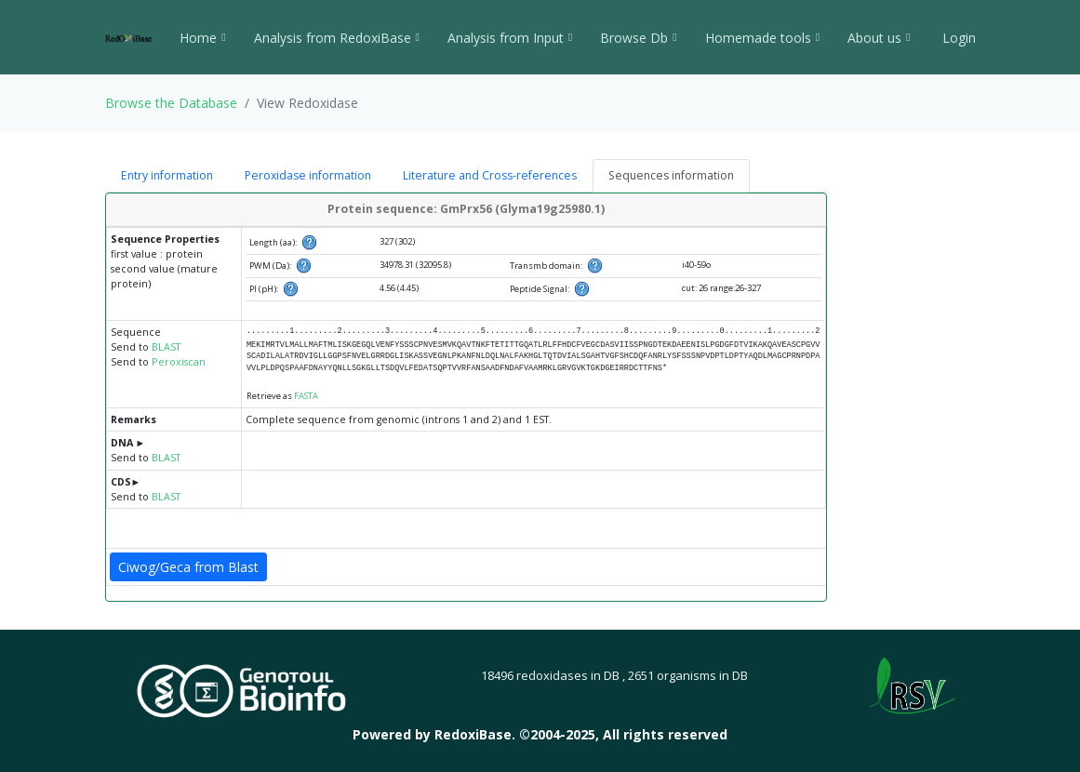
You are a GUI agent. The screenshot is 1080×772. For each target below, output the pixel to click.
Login (957, 38)
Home (202, 38)
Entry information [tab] (167, 175)
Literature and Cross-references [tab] (490, 175)
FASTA (306, 396)
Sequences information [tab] (671, 175)
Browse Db (638, 38)
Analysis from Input (509, 38)
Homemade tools (762, 38)
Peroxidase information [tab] (308, 175)
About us (878, 38)
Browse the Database (171, 103)
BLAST (166, 346)
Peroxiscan (179, 361)
